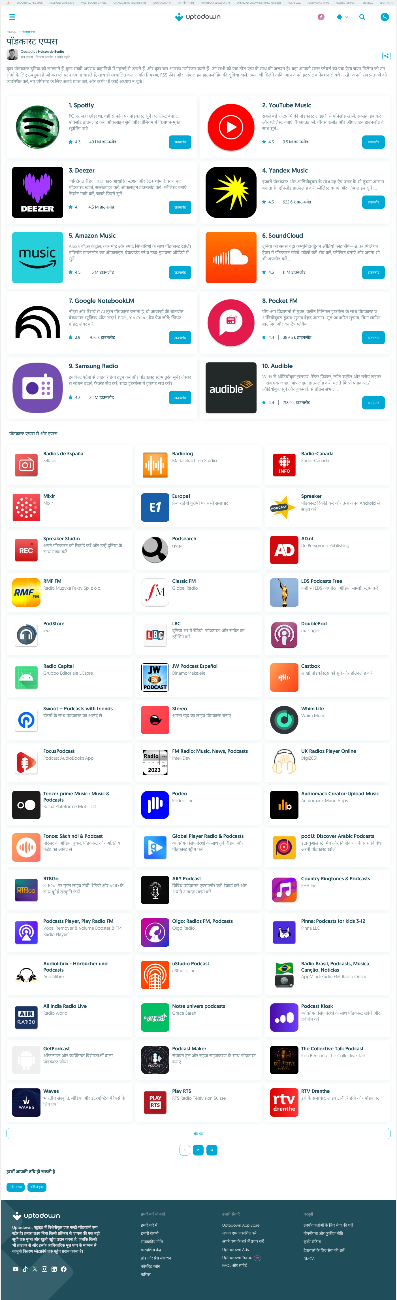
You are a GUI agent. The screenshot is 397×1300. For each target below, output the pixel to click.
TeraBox (367, 3)
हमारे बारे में (149, 1225)
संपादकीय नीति (152, 1241)
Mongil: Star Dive (62, 3)
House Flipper (345, 3)
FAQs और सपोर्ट (234, 1265)
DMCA (309, 1258)
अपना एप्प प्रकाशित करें (239, 1233)
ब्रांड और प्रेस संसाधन (156, 1258)
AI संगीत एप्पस (186, 3)
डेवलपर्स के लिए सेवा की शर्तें (324, 1250)
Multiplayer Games (94, 3)
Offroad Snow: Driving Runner (259, 3)
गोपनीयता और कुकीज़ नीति (323, 1233)
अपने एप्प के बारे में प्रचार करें (243, 1241)
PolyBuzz (294, 3)
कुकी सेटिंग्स (312, 1241)
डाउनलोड (180, 142)
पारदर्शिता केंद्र (151, 1249)
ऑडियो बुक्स (37, 1187)
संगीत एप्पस (15, 1187)
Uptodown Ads (235, 1249)
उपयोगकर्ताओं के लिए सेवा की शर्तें (328, 1225)
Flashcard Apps (318, 3)
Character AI (162, 3)
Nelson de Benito (51, 51)
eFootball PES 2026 (30, 3)
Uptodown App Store (241, 1225)
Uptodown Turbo (241, 1257)
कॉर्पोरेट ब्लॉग (150, 1266)
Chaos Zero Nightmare (130, 3)
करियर (146, 1274)
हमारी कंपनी (150, 1233)
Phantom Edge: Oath (215, 3)
